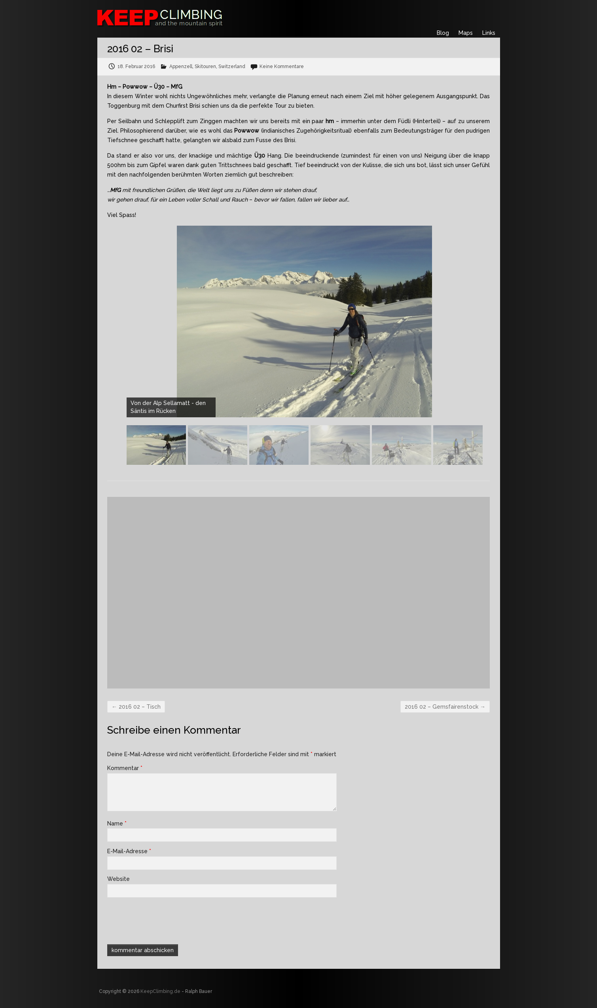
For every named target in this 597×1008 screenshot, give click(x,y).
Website (118, 879)
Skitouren (205, 66)
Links (488, 33)
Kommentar (124, 768)
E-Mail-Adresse (129, 851)
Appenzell (180, 66)
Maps (466, 33)
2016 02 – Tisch (136, 707)
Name (117, 823)
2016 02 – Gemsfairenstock (445, 707)
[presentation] (161, 920)
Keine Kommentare (282, 66)
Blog (443, 33)
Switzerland (231, 66)
